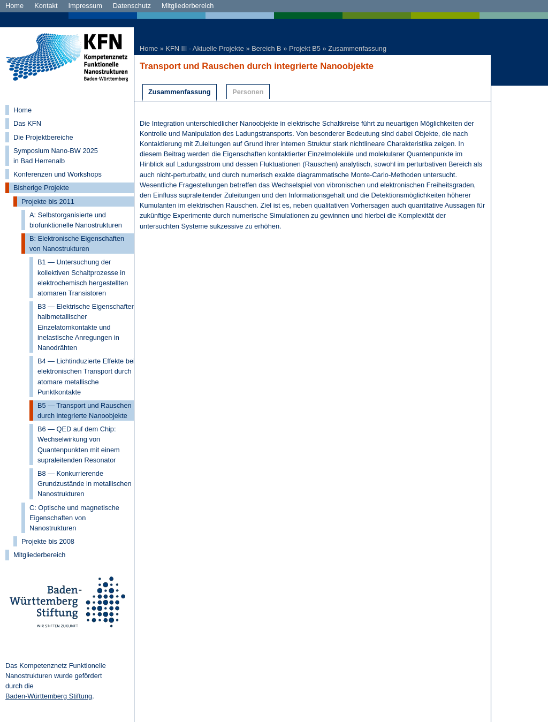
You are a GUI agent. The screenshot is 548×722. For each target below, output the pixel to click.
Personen (247, 92)
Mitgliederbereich (188, 6)
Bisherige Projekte (41, 188)
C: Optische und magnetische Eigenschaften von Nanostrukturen (74, 518)
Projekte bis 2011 (47, 201)
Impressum (85, 6)
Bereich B (266, 48)
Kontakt (45, 6)
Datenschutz (132, 6)
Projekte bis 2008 (47, 541)
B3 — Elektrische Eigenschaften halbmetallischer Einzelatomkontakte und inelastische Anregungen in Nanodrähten (86, 327)
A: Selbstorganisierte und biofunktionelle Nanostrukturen (75, 220)
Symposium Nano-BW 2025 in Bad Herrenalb (55, 156)
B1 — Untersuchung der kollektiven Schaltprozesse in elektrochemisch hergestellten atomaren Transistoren (82, 277)
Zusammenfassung (357, 48)
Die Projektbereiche (43, 137)
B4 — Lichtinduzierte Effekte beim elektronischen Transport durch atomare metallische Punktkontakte (89, 376)
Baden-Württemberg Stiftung (48, 696)
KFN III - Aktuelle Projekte (204, 48)
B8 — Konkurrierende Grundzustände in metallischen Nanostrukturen (84, 483)
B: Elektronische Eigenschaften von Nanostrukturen (76, 243)
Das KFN (27, 123)
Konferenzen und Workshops (57, 174)
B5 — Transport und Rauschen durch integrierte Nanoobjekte (84, 410)
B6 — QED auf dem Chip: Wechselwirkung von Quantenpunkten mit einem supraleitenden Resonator (78, 444)
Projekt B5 (305, 48)
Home (14, 6)
